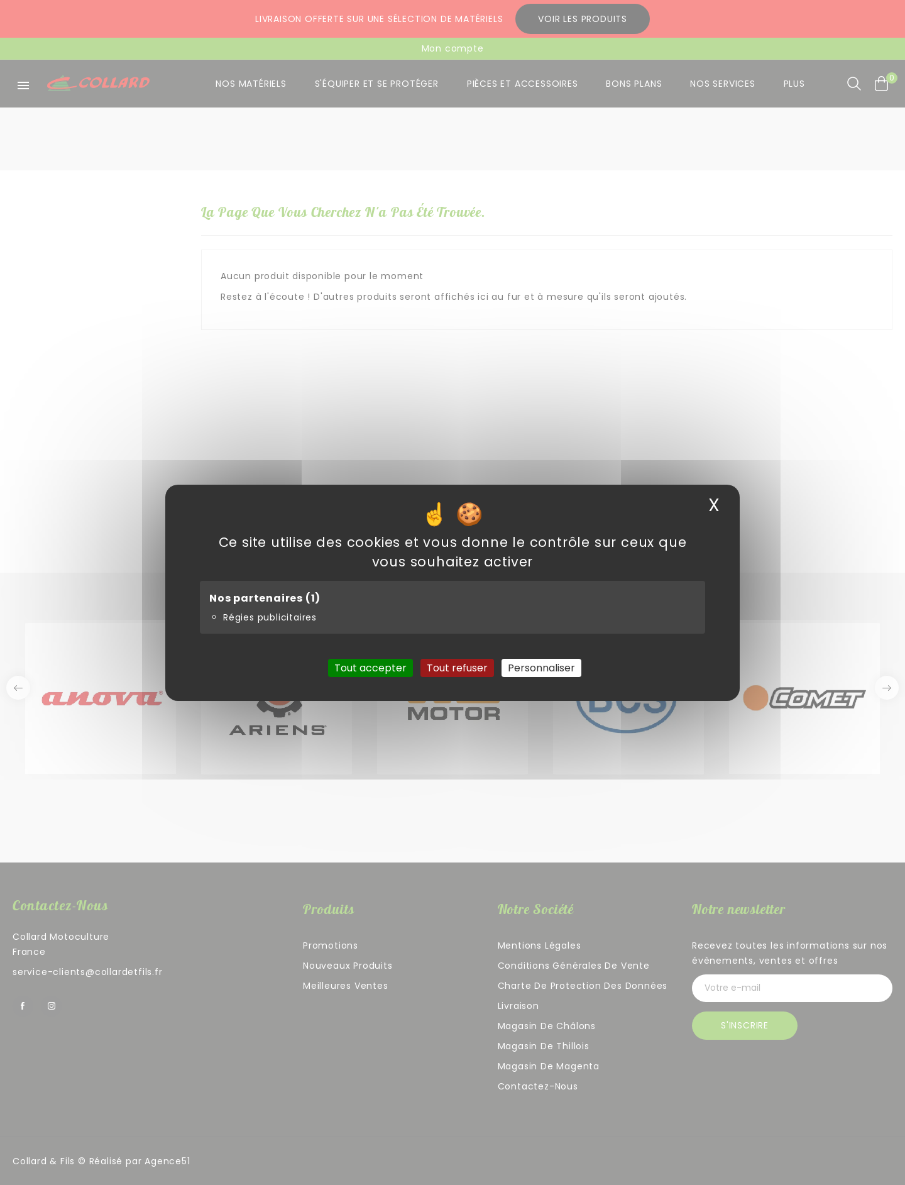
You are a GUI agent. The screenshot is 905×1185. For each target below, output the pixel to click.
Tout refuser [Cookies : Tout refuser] (457, 667)
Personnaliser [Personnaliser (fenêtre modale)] (541, 667)
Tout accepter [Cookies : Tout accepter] (370, 667)
